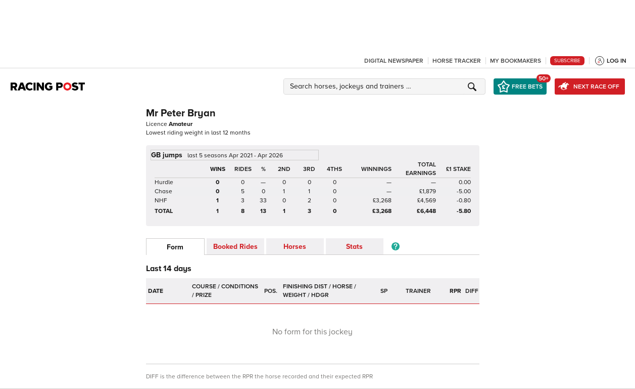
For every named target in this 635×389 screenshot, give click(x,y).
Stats (354, 246)
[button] (386, 86)
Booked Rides (235, 246)
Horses (294, 246)
